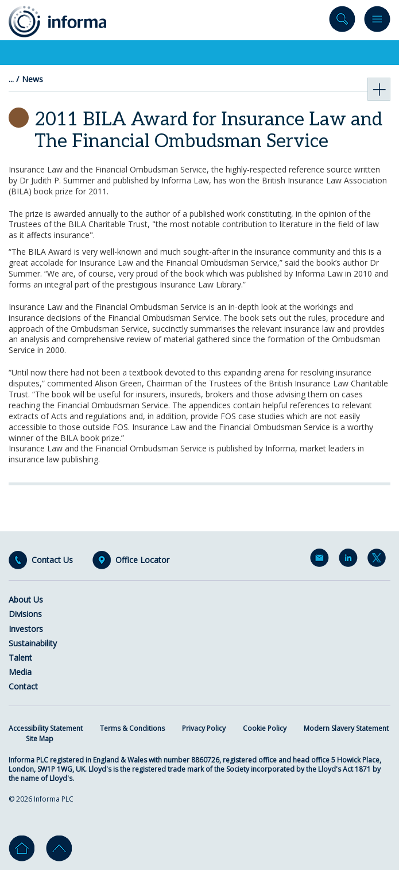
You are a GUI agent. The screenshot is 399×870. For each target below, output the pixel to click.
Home (21, 848)
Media (20, 671)
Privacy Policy (204, 728)
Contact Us (52, 560)
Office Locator (142, 560)
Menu (377, 21)
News (32, 79)
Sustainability (33, 643)
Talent (20, 657)
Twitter (378, 560)
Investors (26, 628)
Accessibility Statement (46, 728)
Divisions (25, 613)
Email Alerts (321, 560)
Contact (23, 686)
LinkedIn (350, 560)
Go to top (59, 848)
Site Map (39, 738)
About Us (26, 599)
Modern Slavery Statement (346, 728)
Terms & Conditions (132, 728)
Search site (342, 21)
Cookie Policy (264, 728)
